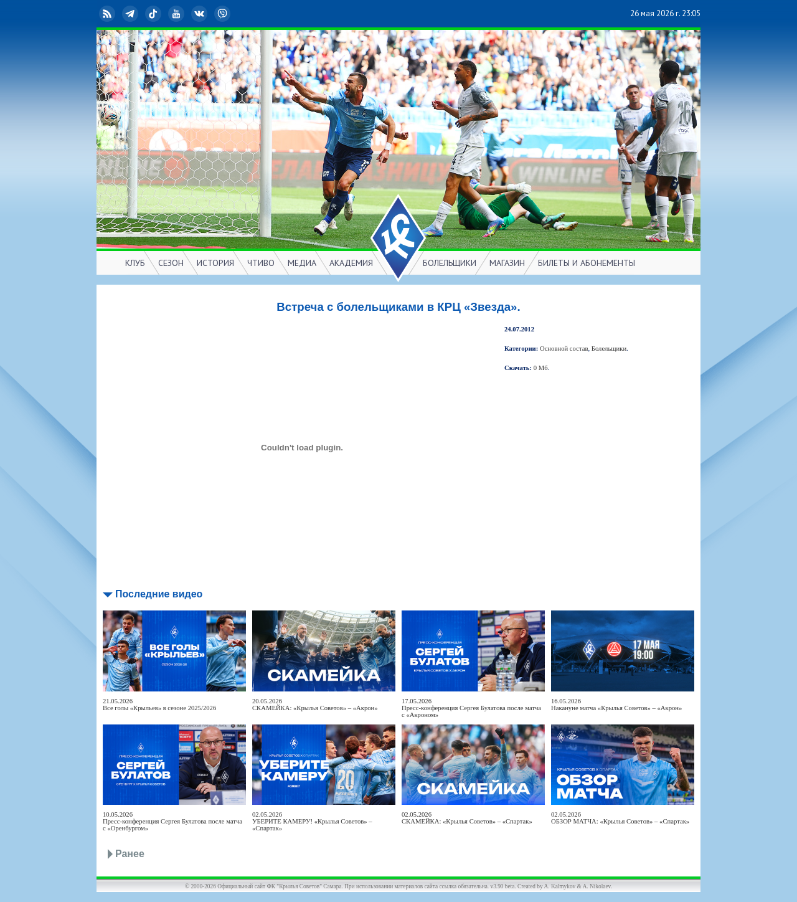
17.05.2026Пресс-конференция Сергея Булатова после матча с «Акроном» (471, 708)
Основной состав (564, 348)
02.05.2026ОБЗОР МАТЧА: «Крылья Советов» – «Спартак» (620, 818)
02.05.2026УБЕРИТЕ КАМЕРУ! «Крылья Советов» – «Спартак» (312, 821)
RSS (108, 14)
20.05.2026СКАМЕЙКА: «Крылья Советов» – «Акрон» (315, 704)
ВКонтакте (200, 14)
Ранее (129, 853)
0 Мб (541, 367)
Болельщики (609, 348)
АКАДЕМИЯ (351, 262)
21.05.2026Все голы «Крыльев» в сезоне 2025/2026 (159, 704)
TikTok (154, 14)
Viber (223, 14)
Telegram (131, 14)
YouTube (177, 14)
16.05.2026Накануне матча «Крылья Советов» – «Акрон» (616, 704)
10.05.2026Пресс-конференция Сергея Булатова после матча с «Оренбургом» (172, 821)
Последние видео (158, 594)
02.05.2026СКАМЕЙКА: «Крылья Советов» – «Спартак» (467, 818)
